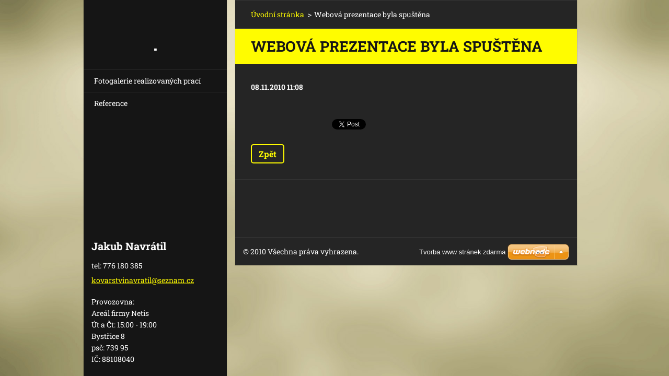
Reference (111, 103)
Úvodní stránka (277, 14)
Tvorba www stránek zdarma (462, 252)
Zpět (267, 153)
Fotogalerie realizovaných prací (147, 81)
